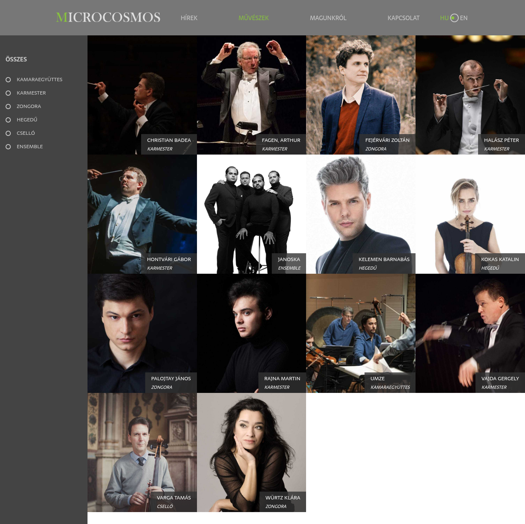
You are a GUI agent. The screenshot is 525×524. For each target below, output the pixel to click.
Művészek (254, 18)
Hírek (189, 18)
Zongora (29, 106)
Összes (16, 59)
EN (464, 17)
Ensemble (30, 146)
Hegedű (27, 119)
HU (444, 17)
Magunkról (328, 18)
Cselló (26, 133)
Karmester (31, 93)
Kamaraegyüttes (40, 79)
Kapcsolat (404, 18)
